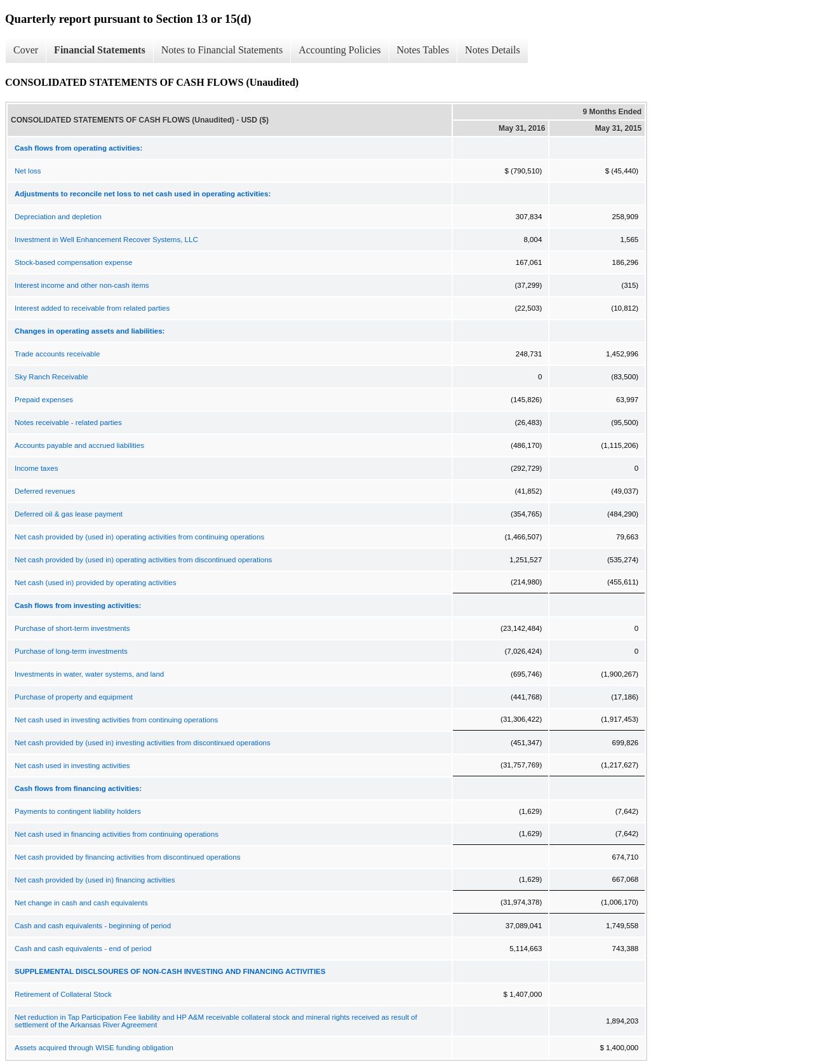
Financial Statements (99, 49)
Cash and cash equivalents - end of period (83, 948)
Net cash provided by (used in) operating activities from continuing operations (139, 537)
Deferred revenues (45, 491)
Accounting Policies (339, 49)
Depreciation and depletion (58, 216)
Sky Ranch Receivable (51, 377)
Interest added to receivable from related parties (92, 308)
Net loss (28, 171)
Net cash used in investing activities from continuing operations (116, 720)
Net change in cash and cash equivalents (81, 903)
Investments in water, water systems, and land (89, 674)
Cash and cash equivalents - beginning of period (93, 925)
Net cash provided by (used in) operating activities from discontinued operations (143, 560)
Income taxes (36, 468)
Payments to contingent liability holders (78, 811)
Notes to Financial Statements (222, 49)
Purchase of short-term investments (72, 628)
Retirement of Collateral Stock (63, 994)
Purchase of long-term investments (71, 651)
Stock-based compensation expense (73, 262)
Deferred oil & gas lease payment (69, 514)
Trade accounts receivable (57, 354)
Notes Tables (423, 49)
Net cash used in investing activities (72, 765)
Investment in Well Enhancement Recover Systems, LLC (106, 239)
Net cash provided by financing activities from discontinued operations (127, 857)
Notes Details (492, 49)
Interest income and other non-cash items (82, 285)
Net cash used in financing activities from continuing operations (116, 834)
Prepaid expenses (44, 399)
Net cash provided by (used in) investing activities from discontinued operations (143, 743)
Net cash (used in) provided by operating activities (95, 582)
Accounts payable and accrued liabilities (79, 445)
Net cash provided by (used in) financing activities (95, 880)
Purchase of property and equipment (74, 697)
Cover (25, 49)
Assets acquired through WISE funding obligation (94, 1047)
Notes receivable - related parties (68, 422)
